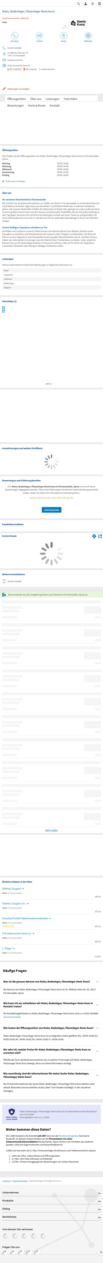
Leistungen (52, 99)
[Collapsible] (97, 981)
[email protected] (11, 1016)
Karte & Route (36, 105)
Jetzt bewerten (51, 509)
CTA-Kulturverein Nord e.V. (16, 933)
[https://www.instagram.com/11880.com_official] (13, 1254)
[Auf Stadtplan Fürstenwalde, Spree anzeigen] (100, 536)
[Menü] (99, 3)
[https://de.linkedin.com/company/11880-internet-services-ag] (29, 1254)
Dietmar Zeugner (11, 888)
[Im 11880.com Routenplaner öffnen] (94, 535)
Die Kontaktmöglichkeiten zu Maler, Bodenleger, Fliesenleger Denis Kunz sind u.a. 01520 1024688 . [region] (50, 1015)
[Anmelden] (85, 3)
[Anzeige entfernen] (101, 1252)
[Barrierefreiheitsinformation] (92, 3)
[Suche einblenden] (78, 3)
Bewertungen (15, 105)
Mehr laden (51, 830)
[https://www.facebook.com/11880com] (5, 1254)
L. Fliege (6, 948)
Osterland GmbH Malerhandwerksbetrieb (25, 918)
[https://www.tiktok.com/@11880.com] (21, 1254)
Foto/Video (70, 99)
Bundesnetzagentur (69, 1135)
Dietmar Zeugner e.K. (13, 903)
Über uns (35, 99)
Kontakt (55, 105)
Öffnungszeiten (16, 99)
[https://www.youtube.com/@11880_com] (37, 1254)
